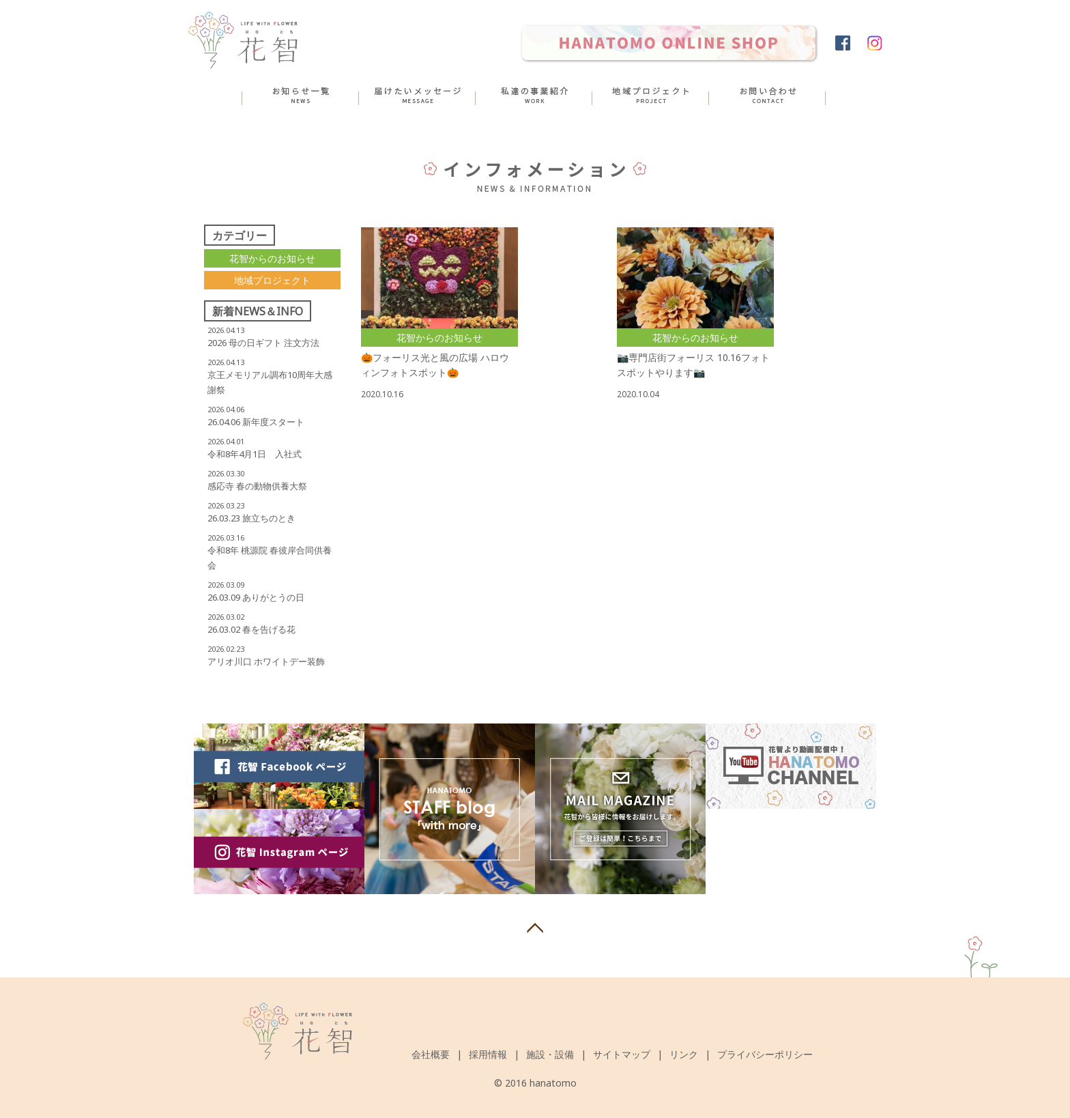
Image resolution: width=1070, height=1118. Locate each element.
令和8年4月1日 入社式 (254, 454)
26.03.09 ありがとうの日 (255, 597)
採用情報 (488, 1054)
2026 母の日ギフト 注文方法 (263, 342)
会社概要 (430, 1054)
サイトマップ (621, 1054)
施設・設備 (550, 1054)
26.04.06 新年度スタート (255, 422)
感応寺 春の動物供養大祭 (257, 486)
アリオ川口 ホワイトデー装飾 (266, 661)
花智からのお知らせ (272, 258)
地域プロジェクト (272, 280)
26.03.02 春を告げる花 (251, 629)
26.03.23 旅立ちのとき (251, 518)
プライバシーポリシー (765, 1054)
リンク (683, 1054)
